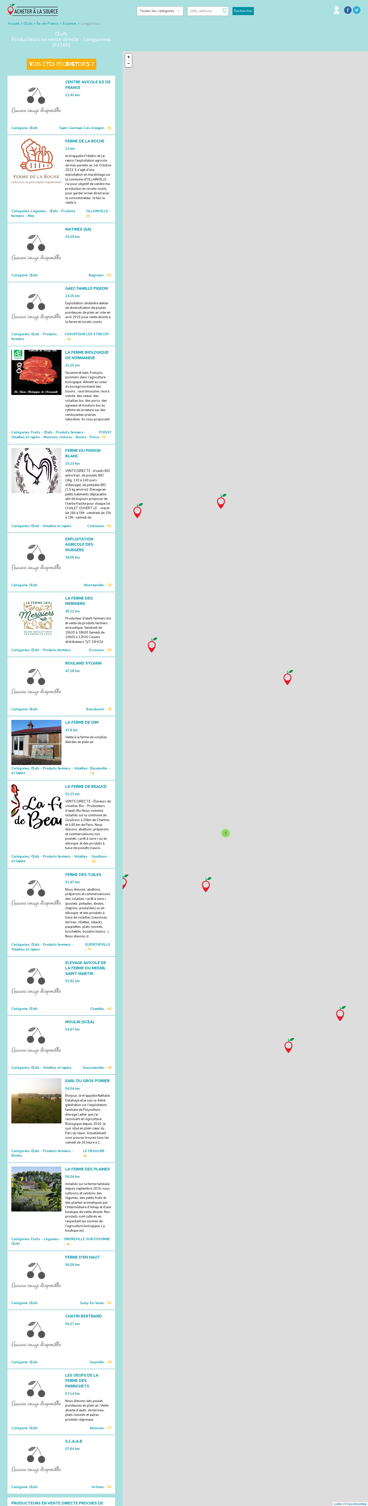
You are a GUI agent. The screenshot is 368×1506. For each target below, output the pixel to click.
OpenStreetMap (357, 1503)
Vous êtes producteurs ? (61, 64)
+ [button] (128, 57)
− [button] (128, 64)
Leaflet (338, 1503)
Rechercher (243, 11)
